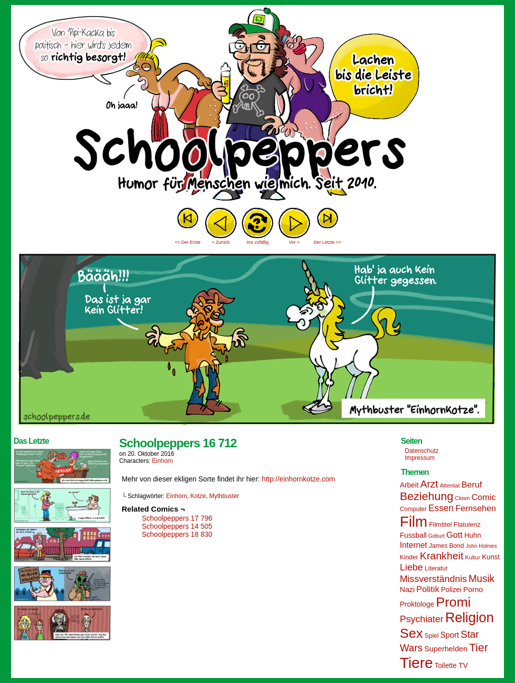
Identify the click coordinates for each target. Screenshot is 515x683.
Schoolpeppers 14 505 (177, 526)
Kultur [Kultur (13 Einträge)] (472, 557)
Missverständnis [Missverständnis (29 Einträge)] (433, 578)
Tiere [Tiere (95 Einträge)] (416, 662)
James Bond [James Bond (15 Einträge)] (446, 545)
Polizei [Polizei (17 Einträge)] (451, 590)
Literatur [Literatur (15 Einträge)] (436, 568)
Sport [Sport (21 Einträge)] (449, 635)
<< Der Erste (187, 242)
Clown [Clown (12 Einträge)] (462, 498)
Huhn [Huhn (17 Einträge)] (472, 535)
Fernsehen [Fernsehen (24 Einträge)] (476, 508)
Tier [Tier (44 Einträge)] (478, 647)
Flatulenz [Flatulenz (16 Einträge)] (467, 524)
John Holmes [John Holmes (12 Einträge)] (481, 546)
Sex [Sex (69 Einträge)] (411, 633)
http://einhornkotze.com (298, 479)
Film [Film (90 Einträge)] (413, 522)
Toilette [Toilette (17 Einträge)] (446, 665)
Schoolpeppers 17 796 (177, 518)
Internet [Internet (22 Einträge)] (413, 544)
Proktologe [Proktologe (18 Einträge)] (417, 604)
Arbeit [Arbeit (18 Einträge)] (409, 485)
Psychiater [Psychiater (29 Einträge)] (422, 619)
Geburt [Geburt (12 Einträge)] (436, 536)
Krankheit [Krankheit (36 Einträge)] (442, 555)
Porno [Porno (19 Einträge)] (473, 590)
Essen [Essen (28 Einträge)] (441, 508)
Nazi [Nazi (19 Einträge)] (407, 590)
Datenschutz (422, 450)
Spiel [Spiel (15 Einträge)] (431, 635)
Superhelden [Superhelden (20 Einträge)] (445, 648)
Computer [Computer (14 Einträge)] (413, 509)
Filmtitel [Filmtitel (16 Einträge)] (440, 524)
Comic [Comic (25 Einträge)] (483, 497)
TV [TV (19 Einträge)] (463, 665)
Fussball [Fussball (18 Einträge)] (413, 535)
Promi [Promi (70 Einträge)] (453, 602)
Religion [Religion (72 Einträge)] (469, 617)
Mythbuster (224, 496)
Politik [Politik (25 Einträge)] (428, 589)
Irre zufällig (257, 242)
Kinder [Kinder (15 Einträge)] (409, 557)
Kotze (198, 496)
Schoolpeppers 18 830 (177, 534)
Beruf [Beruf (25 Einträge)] (471, 485)
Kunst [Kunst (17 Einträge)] (490, 557)
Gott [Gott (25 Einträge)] (455, 535)
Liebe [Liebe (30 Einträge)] (411, 567)
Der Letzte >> (327, 242)
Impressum (420, 457)
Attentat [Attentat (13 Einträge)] (450, 485)
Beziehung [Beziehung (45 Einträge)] (426, 496)
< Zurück (220, 242)
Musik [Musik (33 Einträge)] (481, 578)
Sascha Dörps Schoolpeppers (257, 105)
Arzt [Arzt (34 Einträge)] (429, 484)
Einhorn (162, 460)
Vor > (294, 242)
